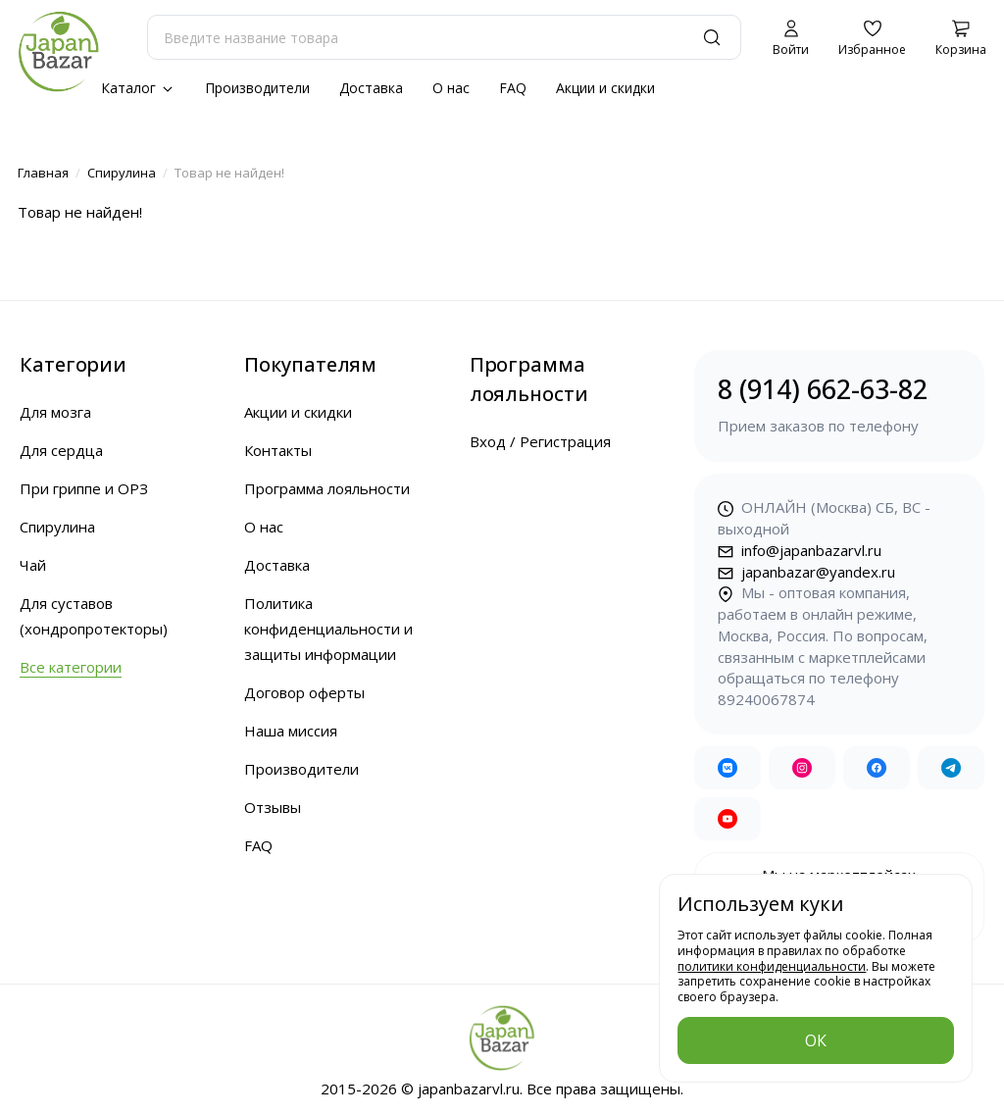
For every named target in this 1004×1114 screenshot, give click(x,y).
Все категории (71, 667)
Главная (43, 172)
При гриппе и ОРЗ (84, 488)
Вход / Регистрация (540, 441)
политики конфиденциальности (772, 966)
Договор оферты (304, 692)
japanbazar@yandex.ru (806, 572)
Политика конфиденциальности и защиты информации (328, 628)
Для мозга (55, 412)
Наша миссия (290, 730)
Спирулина (121, 172)
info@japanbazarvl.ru (799, 550)
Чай (33, 565)
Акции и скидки (605, 87)
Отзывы (272, 807)
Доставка (371, 87)
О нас (451, 87)
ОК (816, 1040)
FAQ (513, 87)
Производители (257, 87)
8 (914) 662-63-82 (839, 404)
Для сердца (61, 450)
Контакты (278, 450)
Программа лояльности (327, 488)
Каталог (138, 87)
